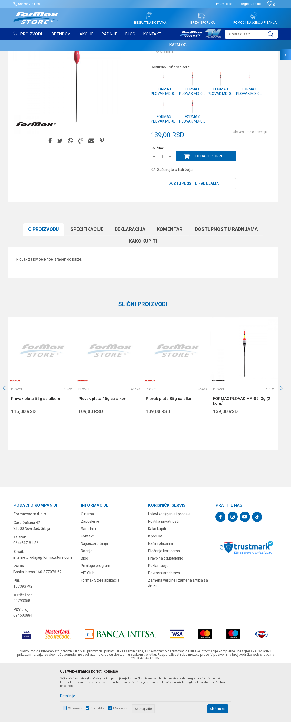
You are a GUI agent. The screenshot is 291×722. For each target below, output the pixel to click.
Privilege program (95, 619)
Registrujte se (250, 4)
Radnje (86, 605)
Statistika (98, 708)
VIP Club (87, 627)
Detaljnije (67, 696)
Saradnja (88, 583)
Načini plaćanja (160, 597)
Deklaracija (130, 283)
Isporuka (155, 590)
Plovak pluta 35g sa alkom (170, 452)
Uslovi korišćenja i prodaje (169, 568)
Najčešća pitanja (94, 597)
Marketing (120, 708)
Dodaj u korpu (209, 210)
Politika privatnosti (163, 575)
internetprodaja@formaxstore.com (42, 611)
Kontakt (87, 590)
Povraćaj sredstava (164, 627)
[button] (251, 34)
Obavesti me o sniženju (250, 186)
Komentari (170, 283)
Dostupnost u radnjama (193, 237)
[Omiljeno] (271, 5)
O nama (87, 568)
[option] (42, 437)
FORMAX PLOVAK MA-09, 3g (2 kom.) (241, 455)
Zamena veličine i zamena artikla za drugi (178, 637)
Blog (84, 612)
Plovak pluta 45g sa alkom (102, 452)
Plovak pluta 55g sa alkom (35, 452)
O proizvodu (43, 283)
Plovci (157, 88)
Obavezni (75, 708)
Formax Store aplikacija (100, 634)
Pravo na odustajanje (165, 612)
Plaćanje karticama (164, 605)
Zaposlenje (90, 575)
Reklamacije (158, 619)
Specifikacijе (86, 283)
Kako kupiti (143, 295)
